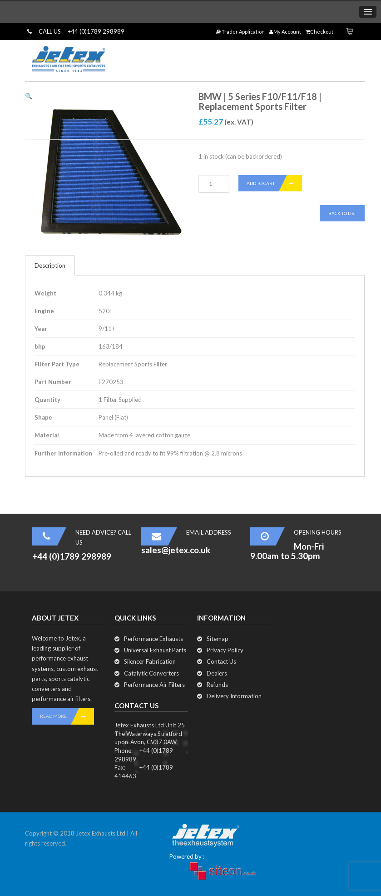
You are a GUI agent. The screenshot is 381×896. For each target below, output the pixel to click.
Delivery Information (234, 696)
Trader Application (240, 32)
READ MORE (67, 716)
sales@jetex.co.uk (175, 550)
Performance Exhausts (153, 638)
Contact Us (221, 661)
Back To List (342, 213)
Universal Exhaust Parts (155, 650)
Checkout (319, 32)
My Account (285, 32)
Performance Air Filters (154, 684)
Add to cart (274, 183)
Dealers (217, 673)
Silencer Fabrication (150, 661)
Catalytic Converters (151, 673)
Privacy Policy (225, 650)
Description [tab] (50, 265)
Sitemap (217, 638)
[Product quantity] (214, 183)
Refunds (217, 684)
